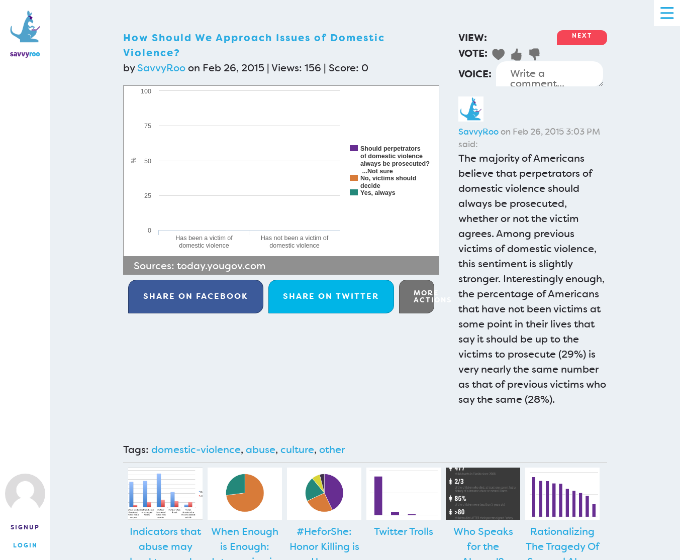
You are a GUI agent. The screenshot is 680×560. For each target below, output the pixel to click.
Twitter (331, 296)
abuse (260, 449)
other (332, 449)
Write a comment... (549, 73)
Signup (25, 527)
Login (25, 545)
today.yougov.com (221, 265)
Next (582, 36)
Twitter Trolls (403, 531)
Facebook (195, 296)
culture (297, 449)
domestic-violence (196, 449)
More (424, 296)
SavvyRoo (161, 67)
